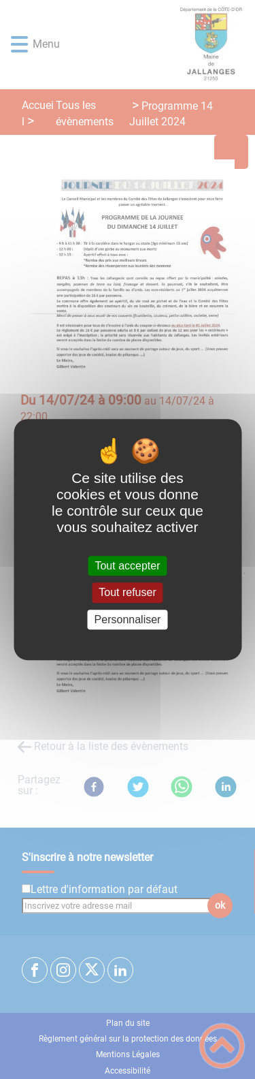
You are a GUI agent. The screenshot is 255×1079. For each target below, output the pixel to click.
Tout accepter (127, 566)
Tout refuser (127, 593)
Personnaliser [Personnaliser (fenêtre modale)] (128, 619)
